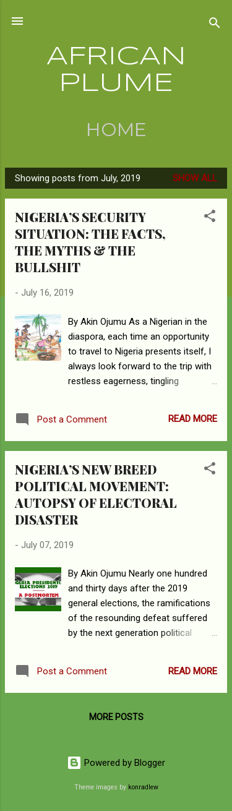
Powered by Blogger (116, 762)
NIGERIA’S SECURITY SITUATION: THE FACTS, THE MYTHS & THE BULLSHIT (90, 241)
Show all (195, 178)
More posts (116, 717)
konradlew (143, 787)
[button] (209, 218)
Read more (192, 418)
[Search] (214, 25)
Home (116, 129)
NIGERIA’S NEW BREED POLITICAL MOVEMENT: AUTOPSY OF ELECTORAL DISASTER (96, 494)
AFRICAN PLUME (116, 71)
